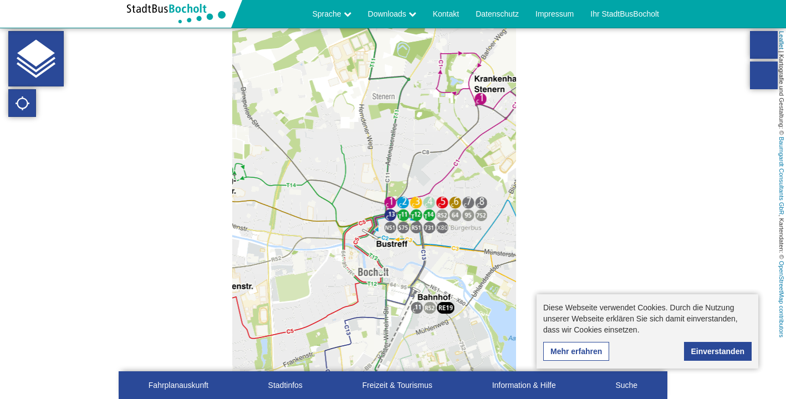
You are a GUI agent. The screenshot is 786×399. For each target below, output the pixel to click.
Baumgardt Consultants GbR (781, 176)
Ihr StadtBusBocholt (624, 13)
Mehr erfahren (576, 351)
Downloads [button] (392, 13)
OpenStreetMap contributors (781, 299)
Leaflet (781, 40)
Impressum (554, 13)
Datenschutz (497, 13)
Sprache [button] (332, 13)
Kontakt (446, 13)
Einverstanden (717, 351)
